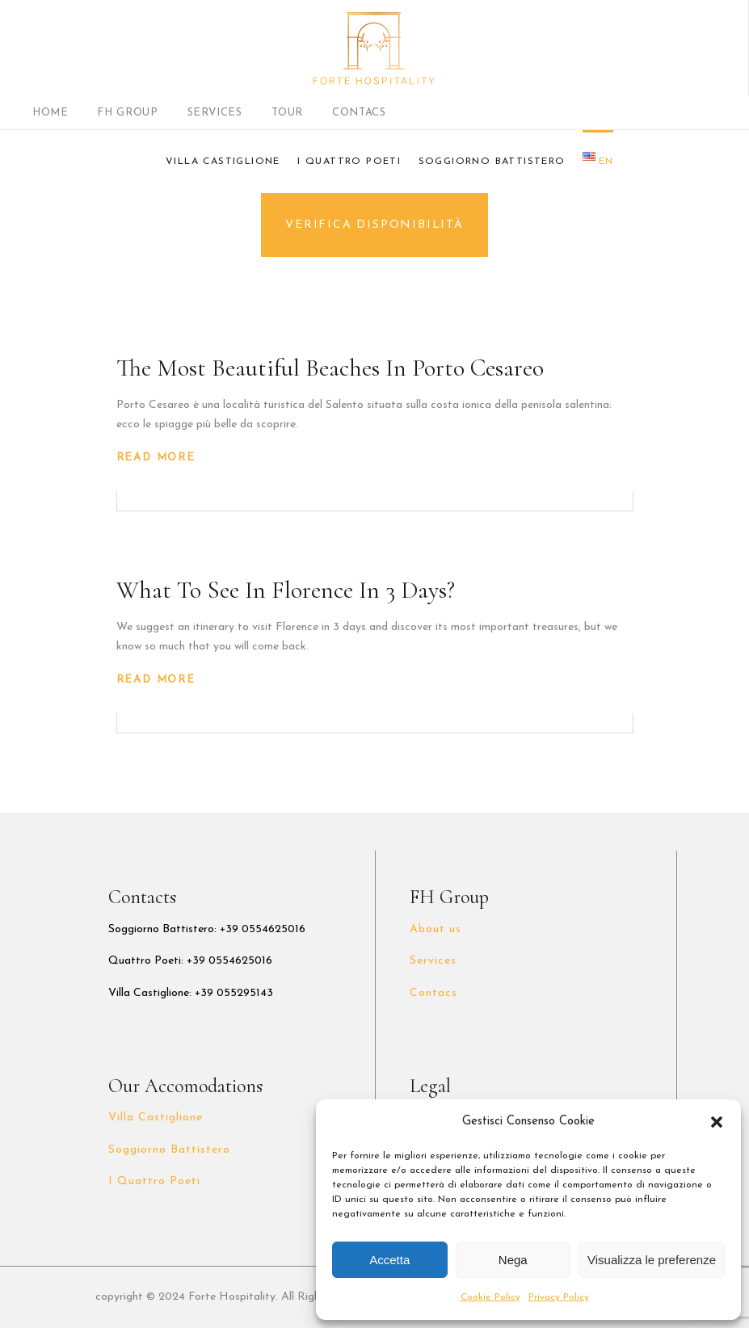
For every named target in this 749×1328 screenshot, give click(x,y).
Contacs (433, 993)
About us (435, 929)
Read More (156, 457)
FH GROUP (127, 112)
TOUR (287, 112)
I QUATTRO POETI (349, 161)
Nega (513, 1260)
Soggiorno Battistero (169, 1150)
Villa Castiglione (156, 1118)
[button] (717, 1122)
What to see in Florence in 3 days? (285, 590)
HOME (50, 112)
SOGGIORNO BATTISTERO (492, 161)
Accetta (389, 1260)
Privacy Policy (558, 1297)
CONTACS (359, 112)
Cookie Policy (490, 1297)
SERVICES (214, 112)
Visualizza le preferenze (651, 1260)
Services (433, 961)
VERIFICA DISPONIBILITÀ (374, 225)
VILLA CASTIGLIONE (223, 161)
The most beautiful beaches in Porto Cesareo (330, 368)
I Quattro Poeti (154, 1181)
